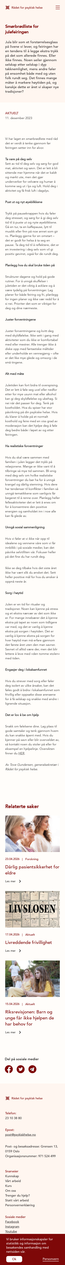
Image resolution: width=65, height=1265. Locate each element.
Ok (14, 1259)
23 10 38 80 (13, 1118)
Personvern (51, 1259)
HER (21, 753)
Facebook (12, 1222)
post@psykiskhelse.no (20, 1135)
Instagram (12, 1227)
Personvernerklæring (20, 1205)
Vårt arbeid (13, 1181)
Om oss (10, 1191)
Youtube (11, 1231)
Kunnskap (12, 1176)
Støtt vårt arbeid (17, 1200)
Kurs (8, 1186)
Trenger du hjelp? (17, 1195)
